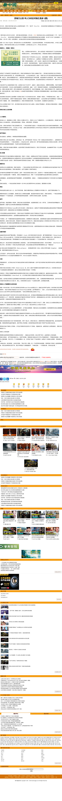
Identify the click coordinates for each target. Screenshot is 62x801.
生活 (38, 11)
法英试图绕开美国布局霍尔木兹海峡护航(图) (11, 417)
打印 (53, 20)
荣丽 (39, 457)
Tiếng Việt (47, 793)
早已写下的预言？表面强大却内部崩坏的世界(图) (19, 661)
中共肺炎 (2, 754)
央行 (44, 757)
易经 (37, 761)
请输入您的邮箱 (22, 786)
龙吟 (8, 472)
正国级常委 (42, 457)
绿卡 (57, 760)
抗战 (12, 761)
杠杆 (48, 757)
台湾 (18, 759)
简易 (42, 767)
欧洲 (7, 12)
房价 (30, 759)
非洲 (16, 12)
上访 (55, 759)
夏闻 (42, 770)
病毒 (18, 754)
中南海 (56, 472)
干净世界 (11, 794)
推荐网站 (6, 794)
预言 (55, 556)
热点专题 (3, 608)
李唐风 (42, 772)
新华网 (27, 473)
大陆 (8, 11)
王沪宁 (53, 756)
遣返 (49, 760)
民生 (59, 760)
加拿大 (40, 757)
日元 (1, 759)
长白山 (15, 760)
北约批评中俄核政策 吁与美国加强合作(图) (10, 411)
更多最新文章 (58, 708)
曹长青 (22, 778)
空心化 (55, 457)
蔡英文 (21, 759)
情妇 (13, 757)
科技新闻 (20, 12)
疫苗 (55, 754)
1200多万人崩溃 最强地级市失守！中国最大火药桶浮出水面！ (38, 538)
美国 (15, 11)
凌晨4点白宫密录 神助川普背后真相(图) (9, 746)
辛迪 (42, 778)
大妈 (28, 759)
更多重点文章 (58, 689)
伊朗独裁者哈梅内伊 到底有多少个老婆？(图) (10, 584)
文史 (34, 11)
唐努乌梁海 (11, 760)
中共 (27, 756)
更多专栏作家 (58, 780)
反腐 (18, 757)
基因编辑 (44, 759)
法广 (31, 757)
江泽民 (56, 756)
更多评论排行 (58, 749)
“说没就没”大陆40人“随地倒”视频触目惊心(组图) (11, 721)
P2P (39, 759)
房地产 (5, 759)
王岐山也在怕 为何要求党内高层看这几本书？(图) (11, 726)
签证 (51, 760)
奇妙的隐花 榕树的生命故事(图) (7, 587)
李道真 (22, 769)
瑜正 (22, 776)
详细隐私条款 (15, 3)
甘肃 (24, 473)
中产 (14, 759)
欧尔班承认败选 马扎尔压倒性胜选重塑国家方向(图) (12, 421)
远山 (22, 770)
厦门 (5, 556)
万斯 (45, 756)
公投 (21, 102)
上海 (48, 539)
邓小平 (23, 761)
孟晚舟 (37, 756)
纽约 (27, 11)
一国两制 (28, 757)
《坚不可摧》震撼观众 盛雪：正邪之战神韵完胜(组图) (20, 627)
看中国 (10, 6)
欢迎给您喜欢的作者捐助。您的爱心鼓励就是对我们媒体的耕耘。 (14, 366)
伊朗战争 (23, 457)
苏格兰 (35, 41)
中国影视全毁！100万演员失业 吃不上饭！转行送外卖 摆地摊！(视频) (15, 697)
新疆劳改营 (27, 760)
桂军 (10, 761)
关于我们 (23, 793)
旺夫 (38, 472)
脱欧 (43, 757)
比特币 (53, 757)
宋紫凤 (2, 767)
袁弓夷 (59, 754)
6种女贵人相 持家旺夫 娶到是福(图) (16, 639)
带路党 (20, 457)
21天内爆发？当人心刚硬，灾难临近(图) (9, 723)
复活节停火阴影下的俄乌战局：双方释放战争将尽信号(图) (14, 423)
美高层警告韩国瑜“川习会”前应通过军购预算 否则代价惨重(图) (22, 622)
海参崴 (16, 759)
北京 (23, 759)
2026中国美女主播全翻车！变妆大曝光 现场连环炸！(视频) (9, 538)
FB (36, 757)
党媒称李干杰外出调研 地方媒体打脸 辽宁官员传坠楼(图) (23, 471)
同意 (56, 3)
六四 (33, 754)
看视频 (31, 794)
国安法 (50, 754)
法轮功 (53, 472)
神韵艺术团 (17, 794)
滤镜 (8, 541)
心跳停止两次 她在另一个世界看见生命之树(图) (11, 696)
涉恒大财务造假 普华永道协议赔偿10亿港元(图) (19, 655)
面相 (36, 472)
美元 (50, 757)
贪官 (11, 757)
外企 (36, 556)
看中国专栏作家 (5, 765)
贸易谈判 (50, 756)
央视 (37, 760)
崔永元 (58, 756)
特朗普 (13, 754)
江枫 (42, 776)
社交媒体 (33, 757)
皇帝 (32, 761)
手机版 (42, 20)
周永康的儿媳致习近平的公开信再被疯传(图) (10, 716)
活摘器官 (39, 754)
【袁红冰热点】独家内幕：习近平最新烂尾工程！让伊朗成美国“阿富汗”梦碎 (17, 743)
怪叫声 (6, 472)
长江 (53, 754)
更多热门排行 (58, 727)
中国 (48, 457)
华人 (39, 760)
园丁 (2, 773)
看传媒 (39, 794)
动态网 (52, 794)
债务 (46, 757)
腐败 (16, 757)
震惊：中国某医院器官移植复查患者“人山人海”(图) (11, 741)
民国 (8, 761)
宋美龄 (20, 761)
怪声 (10, 472)
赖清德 (35, 756)
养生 (60, 761)
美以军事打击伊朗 (4, 610)
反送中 (8, 757)
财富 (12, 759)
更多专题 (59, 616)
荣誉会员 (42, 378)
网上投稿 (10, 793)
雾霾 (41, 759)
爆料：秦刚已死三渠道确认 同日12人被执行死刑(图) (12, 715)
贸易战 (25, 754)
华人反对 (24, 395)
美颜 (5, 541)
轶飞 (2, 770)
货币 (55, 757)
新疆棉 (48, 754)
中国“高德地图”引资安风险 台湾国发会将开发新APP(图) (12, 702)
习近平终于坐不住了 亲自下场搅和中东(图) (10, 736)
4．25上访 (49, 472)
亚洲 (13, 12)
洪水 (57, 754)
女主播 (35, 760)
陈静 (22, 772)
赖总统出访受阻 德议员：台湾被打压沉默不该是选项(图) (12, 699)
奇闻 (42, 11)
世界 (30, 11)
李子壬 (2, 778)
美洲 (4, 12)
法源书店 (22, 794)
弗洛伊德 (22, 756)
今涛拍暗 (23, 767)
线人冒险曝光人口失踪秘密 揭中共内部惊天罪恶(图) (12, 735)
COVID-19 (21, 754)
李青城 (42, 775)
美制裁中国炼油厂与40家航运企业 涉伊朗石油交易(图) (20, 644)
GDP (34, 556)
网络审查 (2, 760)
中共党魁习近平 (13, 457)
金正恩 (29, 756)
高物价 (26, 556)
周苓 (2, 772)
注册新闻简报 (4, 783)
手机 (47, 761)
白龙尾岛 (18, 760)
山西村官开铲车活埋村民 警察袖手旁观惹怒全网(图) (12, 704)
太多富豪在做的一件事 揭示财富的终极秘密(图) (11, 581)
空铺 (22, 556)
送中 (29, 488)
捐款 (19, 793)
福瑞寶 (43, 794)
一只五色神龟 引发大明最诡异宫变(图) (9, 579)
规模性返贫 (41, 541)
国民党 (17, 756)
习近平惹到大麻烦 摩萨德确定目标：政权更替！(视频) (12, 739)
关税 (40, 756)
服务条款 (28, 793)
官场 (11, 11)
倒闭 (52, 539)
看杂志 (27, 794)
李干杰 (20, 473)
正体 (45, 20)
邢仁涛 (2, 776)
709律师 (52, 759)
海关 (47, 760)
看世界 (7, 15)
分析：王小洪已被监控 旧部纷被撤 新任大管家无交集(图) (13, 718)
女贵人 (40, 472)
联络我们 (15, 793)
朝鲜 (38, 757)
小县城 (50, 457)
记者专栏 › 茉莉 (56, 15)
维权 (50, 759)
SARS (24, 760)
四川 (22, 473)
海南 (20, 556)
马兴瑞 (34, 457)
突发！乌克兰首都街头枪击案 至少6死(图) (10, 415)
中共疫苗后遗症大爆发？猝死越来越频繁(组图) (10, 738)
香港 (27, 488)
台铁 (42, 754)
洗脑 (35, 488)
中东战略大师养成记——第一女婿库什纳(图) (10, 586)
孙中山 (14, 761)
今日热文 (3, 443)
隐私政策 (33, 793)
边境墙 (42, 756)
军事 (24, 12)
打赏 (48, 20)
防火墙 (47, 759)
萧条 (55, 539)
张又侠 (30, 754)
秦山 (2, 775)
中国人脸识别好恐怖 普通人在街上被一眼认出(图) (11, 747)
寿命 (56, 761)
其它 (27, 12)
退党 (19, 756)
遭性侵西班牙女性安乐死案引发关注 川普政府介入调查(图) (14, 505)
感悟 (45, 761)
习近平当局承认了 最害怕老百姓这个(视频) (18, 677)
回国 (53, 760)
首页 (4, 11)
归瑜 (42, 769)
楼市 (8, 759)
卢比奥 (16, 754)
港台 (19, 11)
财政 (10, 759)
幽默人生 (40, 761)
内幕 (4, 757)
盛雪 (22, 773)
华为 (15, 757)
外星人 (53, 761)
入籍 (55, 760)
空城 (50, 539)
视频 (46, 11)
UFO (25, 756)
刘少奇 (28, 761)
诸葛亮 (35, 761)
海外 (1, 761)
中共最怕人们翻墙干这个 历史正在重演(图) (10, 733)
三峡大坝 (44, 754)
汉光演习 (6, 756)
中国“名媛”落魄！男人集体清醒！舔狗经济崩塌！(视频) (12, 719)
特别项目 (31, 488)
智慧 (43, 761)
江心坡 (21, 760)
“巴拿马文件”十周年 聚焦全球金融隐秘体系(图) (11, 509)
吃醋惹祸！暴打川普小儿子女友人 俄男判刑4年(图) (12, 511)
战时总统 (58, 556)
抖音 (10, 541)
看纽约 (35, 794)
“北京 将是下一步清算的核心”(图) (8, 724)
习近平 (8, 457)
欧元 (60, 757)
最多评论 (16, 731)
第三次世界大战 (50, 556)
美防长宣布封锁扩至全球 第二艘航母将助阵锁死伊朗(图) (21, 633)
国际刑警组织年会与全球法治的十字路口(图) (10, 582)
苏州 (34, 541)
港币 (3, 759)
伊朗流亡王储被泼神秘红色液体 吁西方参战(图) (11, 409)
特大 (56, 20)
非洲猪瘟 (35, 759)
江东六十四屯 (6, 760)
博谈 (23, 11)
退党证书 (47, 794)
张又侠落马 (3, 612)
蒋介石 (17, 761)
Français (42, 793)
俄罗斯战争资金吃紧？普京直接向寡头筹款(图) (11, 518)
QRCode (11, 395)
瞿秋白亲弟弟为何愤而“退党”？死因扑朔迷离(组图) (19, 683)
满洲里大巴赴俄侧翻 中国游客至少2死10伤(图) (11, 413)
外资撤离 (37, 541)
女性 (34, 472)
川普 (10, 754)
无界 (56, 794)
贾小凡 (2, 769)
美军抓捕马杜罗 (4, 614)
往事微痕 (10, 756)
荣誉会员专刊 (4, 577)
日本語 (52, 793)
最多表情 (46, 731)
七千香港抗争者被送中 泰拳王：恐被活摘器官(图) (19, 650)
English (37, 793)
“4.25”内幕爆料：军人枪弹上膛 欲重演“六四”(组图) (19, 672)
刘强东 (26, 759)
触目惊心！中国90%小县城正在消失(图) (17, 666)
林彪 (26, 761)
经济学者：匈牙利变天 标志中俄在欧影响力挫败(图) (12, 419)
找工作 (8, 556)
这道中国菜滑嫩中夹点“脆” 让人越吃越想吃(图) (10, 700)
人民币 (57, 757)
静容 (22, 775)
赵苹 (42, 773)
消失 (53, 457)
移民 (41, 760)
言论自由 (31, 760)
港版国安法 (2, 756)
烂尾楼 (38, 556)
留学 (45, 760)
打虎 (20, 757)
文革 (58, 761)
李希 (37, 457)
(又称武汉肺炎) (7, 754)
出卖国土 (35, 754)
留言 (51, 20)
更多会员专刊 (58, 589)
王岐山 (6, 457)
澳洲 (10, 12)
